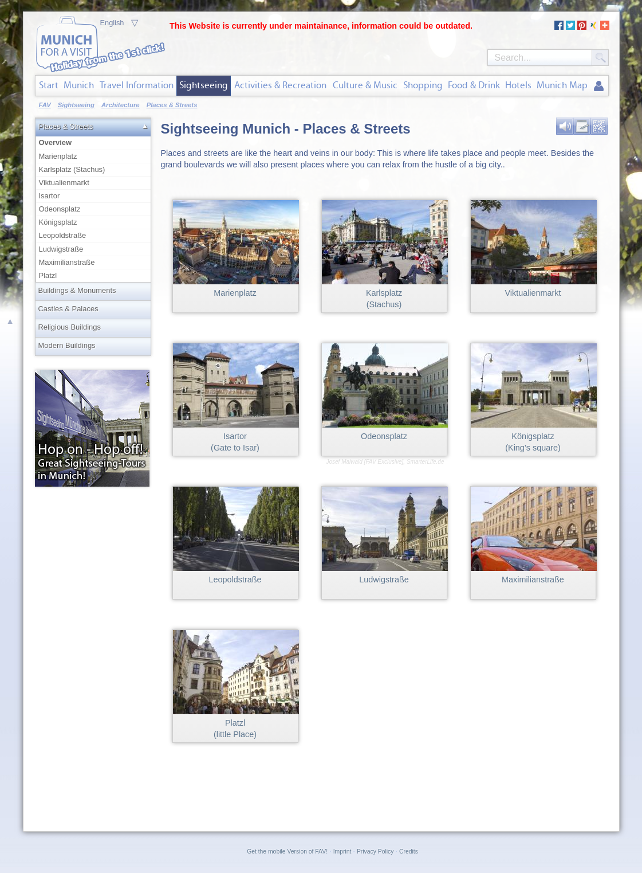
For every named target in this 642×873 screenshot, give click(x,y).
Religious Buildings (69, 327)
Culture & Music (365, 85)
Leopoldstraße (62, 235)
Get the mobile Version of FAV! (287, 851)
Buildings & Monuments (77, 290)
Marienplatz (58, 156)
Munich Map (562, 85)
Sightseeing (203, 85)
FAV (45, 104)
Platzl (48, 275)
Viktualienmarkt (64, 182)
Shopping (423, 85)
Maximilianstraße (67, 262)
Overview (94, 142)
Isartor (49, 195)
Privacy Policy (375, 851)
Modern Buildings (67, 345)
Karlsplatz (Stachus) (72, 169)
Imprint (342, 851)
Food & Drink (474, 85)
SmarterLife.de (425, 462)
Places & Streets (65, 126)
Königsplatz (58, 222)
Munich (79, 85)
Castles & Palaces (68, 308)
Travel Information (137, 85)
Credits (408, 851)
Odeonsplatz (60, 209)
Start (48, 85)
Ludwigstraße (61, 249)
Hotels (518, 85)
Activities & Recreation (280, 85)
